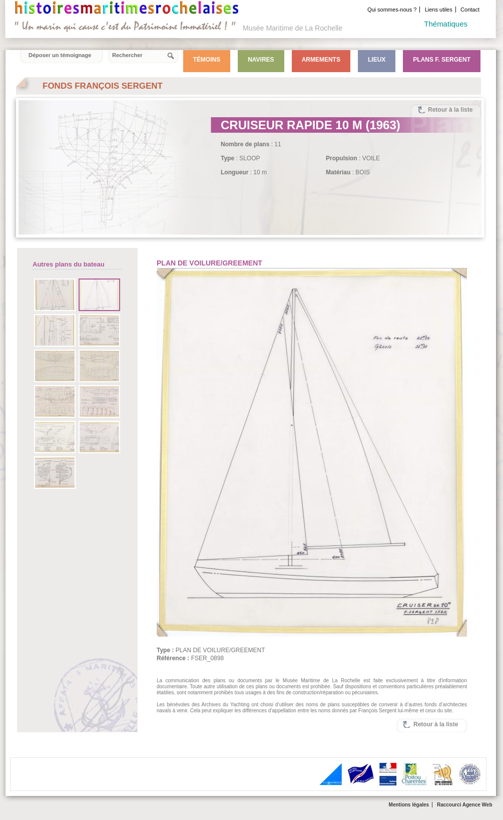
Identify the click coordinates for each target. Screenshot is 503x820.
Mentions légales (409, 804)
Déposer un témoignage (60, 55)
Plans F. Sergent (441, 59)
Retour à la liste (450, 109)
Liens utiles (438, 10)
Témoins (207, 59)
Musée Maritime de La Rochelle (292, 28)
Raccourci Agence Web (464, 804)
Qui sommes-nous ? (391, 10)
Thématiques (445, 24)
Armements (321, 59)
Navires (261, 59)
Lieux (376, 59)
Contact (469, 10)
